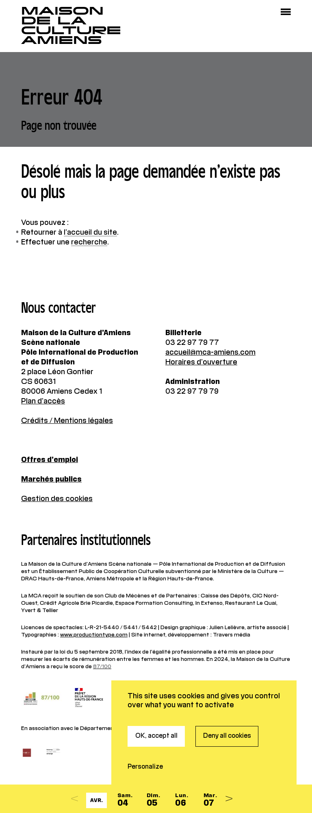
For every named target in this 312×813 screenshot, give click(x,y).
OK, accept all (156, 717)
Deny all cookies (227, 717)
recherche (89, 242)
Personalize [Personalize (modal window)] (145, 748)
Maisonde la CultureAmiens (71, 25)
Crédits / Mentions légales (67, 421)
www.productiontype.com (94, 634)
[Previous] (74, 799)
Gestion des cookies (57, 499)
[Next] (229, 799)
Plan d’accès (43, 401)
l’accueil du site (90, 232)
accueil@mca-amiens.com (210, 352)
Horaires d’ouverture (201, 362)
